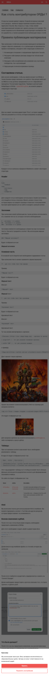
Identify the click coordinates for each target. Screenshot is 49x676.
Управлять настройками (24, 671)
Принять (24, 666)
